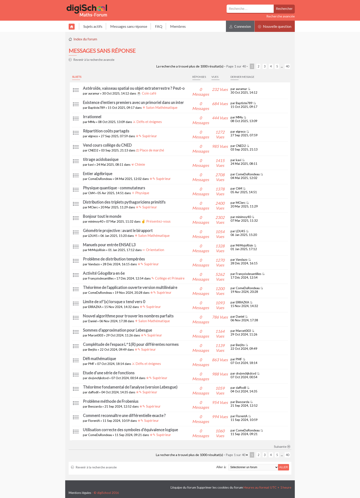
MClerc (93, 207)
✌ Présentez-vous (156, 221)
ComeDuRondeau (100, 179)
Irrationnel (92, 116)
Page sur (236, 66)
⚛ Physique (140, 193)
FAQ (158, 26)
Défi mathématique (99, 358)
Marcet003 (95, 335)
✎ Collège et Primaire (168, 278)
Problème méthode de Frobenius (110, 401)
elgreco (93, 136)
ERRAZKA (94, 307)
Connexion (240, 26)
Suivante (282, 446)
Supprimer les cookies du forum (220, 487)
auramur (93, 93)
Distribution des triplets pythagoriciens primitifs (124, 202)
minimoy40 (95, 221)
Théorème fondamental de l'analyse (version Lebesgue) (130, 387)
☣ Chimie (138, 164)
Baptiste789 (96, 107)
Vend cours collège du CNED (107, 145)
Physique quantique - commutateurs (114, 187)
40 (287, 66)
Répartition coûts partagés (106, 131)
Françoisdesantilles (101, 278)
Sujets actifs (92, 26)
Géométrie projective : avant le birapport (118, 230)
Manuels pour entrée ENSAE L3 (109, 244)
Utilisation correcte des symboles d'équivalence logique (130, 429)
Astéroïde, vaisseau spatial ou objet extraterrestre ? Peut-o (134, 88)
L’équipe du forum (183, 487)
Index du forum (85, 39)
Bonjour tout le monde (102, 216)
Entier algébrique (97, 173)
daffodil (93, 392)
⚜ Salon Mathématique (159, 107)
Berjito (92, 349)
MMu (91, 122)
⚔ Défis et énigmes (147, 122)
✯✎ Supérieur (146, 136)
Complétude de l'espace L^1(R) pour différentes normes (131, 344)
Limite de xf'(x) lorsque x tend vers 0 (114, 301)
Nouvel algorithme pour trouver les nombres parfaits (128, 315)
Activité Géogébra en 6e (104, 273)
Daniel (92, 321)
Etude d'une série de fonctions (109, 372)
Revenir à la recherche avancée (91, 60)
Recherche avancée (280, 16)
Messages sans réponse (128, 26)
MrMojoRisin (96, 250)
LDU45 (93, 236)
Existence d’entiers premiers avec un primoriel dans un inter (133, 102)
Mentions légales (80, 493)
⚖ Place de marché (150, 150)
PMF (91, 364)
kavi (91, 164)
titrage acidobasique (100, 159)
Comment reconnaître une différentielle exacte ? (124, 415)
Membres (178, 26)
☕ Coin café (146, 93)
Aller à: (221, 467)
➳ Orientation (153, 250)
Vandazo (94, 264)
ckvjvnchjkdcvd (98, 378)
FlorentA (94, 420)
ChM (91, 193)
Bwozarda (95, 406)
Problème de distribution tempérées (114, 259)
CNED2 (93, 150)
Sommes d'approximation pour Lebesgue (117, 330)
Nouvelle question (274, 26)
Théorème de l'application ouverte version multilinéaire (130, 287)
